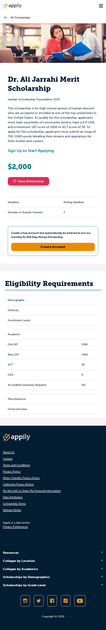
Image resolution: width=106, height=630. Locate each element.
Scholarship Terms (14, 503)
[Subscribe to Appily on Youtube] (80, 600)
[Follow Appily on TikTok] (65, 600)
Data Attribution (13, 497)
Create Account (53, 247)
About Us (8, 452)
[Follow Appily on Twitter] (38, 600)
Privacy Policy (11, 471)
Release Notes (12, 510)
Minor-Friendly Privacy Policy (21, 478)
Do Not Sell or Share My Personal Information (32, 490)
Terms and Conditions (16, 465)
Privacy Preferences (15, 526)
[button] (15, 181)
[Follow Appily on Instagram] (25, 600)
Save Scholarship (28, 181)
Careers (7, 458)
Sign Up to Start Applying (31, 150)
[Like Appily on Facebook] (52, 600)
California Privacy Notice (18, 484)
